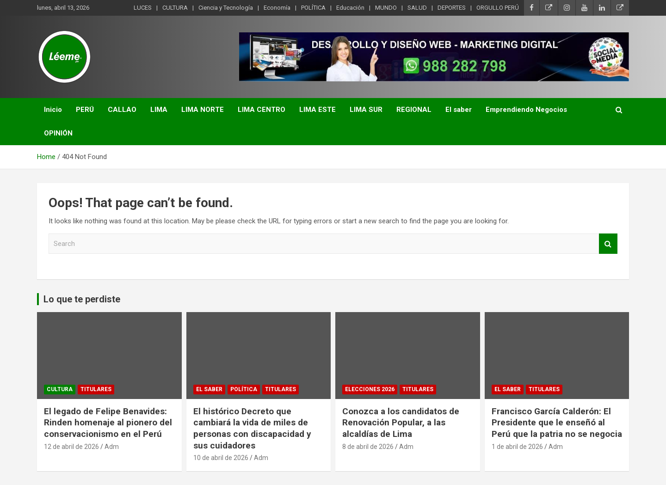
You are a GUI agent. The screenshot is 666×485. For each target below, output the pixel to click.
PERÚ (85, 109)
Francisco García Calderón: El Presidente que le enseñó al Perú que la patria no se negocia (557, 422)
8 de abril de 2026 (368, 446)
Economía (277, 7)
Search (608, 243)
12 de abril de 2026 (71, 446)
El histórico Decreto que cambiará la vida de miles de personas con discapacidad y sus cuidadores (252, 428)
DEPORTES (452, 7)
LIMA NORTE (202, 109)
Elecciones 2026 (370, 389)
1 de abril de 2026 (517, 446)
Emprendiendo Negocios (526, 109)
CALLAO (122, 109)
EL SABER (209, 389)
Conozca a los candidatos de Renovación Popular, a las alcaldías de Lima (400, 422)
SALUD (417, 7)
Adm (112, 446)
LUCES (143, 7)
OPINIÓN (58, 133)
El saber (458, 109)
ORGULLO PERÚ (497, 7)
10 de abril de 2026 (220, 457)
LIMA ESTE (317, 109)
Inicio (53, 109)
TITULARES (95, 389)
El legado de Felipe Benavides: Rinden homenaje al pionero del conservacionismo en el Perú (108, 422)
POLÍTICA (313, 7)
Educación (350, 7)
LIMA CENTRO (261, 109)
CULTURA (175, 7)
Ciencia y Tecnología (225, 7)
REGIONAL (414, 109)
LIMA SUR (366, 109)
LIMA (158, 109)
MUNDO (386, 7)
